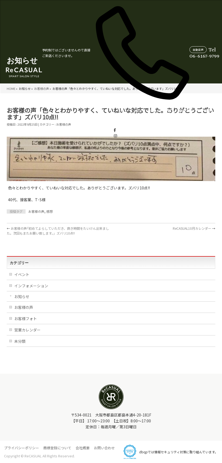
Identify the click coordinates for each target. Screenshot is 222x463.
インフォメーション (31, 285)
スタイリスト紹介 (182, 116)
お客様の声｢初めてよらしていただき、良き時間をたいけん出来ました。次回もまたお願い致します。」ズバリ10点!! (58, 230)
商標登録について (57, 447)
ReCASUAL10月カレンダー (194, 228)
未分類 (20, 341)
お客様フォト (25, 318)
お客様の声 (85, 116)
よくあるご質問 (137, 116)
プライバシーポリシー (21, 447)
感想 (49, 211)
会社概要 (83, 447)
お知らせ (21, 296)
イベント (21, 274)
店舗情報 (99, 116)
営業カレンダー (158, 116)
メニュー (68, 116)
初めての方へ (116, 116)
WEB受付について (206, 116)
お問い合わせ (104, 447)
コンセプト (53, 116)
